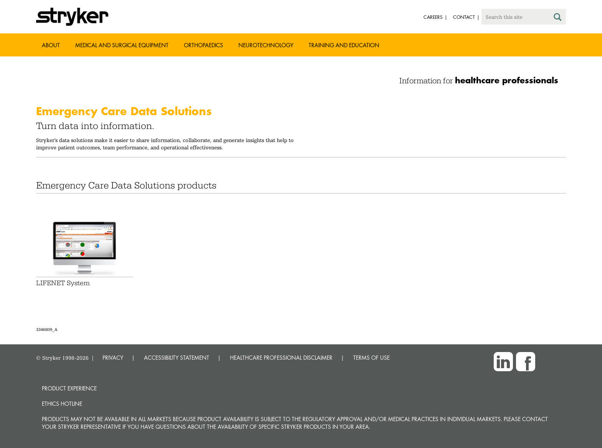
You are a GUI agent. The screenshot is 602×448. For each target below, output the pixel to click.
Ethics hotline (62, 403)
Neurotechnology (265, 45)
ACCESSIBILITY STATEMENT (176, 357)
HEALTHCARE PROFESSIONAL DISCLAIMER (281, 357)
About (51, 45)
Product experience (69, 388)
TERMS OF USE (371, 357)
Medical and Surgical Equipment (122, 45)
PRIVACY (113, 357)
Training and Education (344, 45)
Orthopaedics (203, 45)
